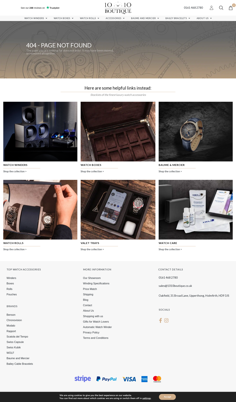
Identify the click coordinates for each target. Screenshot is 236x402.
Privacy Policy (91, 332)
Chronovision (14, 320)
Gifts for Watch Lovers (96, 321)
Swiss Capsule (15, 342)
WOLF (10, 352)
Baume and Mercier (18, 358)
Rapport (11, 331)
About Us (88, 310)
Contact (87, 305)
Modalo (11, 325)
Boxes (10, 283)
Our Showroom (92, 278)
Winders (11, 278)
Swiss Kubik (14, 347)
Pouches (12, 294)
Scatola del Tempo (17, 336)
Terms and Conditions (95, 338)
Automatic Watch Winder (97, 327)
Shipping (88, 294)
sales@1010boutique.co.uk (175, 285)
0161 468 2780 (193, 7)
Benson (11, 314)
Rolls (9, 289)
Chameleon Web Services (121, 398)
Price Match (90, 289)
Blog (85, 299)
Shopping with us (93, 316)
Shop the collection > (15, 171)
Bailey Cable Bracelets (20, 363)
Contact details (170, 269)
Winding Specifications (96, 283)
